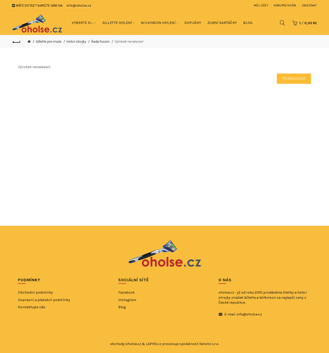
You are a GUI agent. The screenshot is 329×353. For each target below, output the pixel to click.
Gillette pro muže (48, 41)
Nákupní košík (285, 5)
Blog (122, 307)
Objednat (309, 5)
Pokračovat (293, 78)
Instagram (127, 300)
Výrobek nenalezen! (129, 41)
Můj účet (261, 5)
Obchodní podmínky (35, 292)
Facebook (126, 292)
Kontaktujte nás (31, 307)
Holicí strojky (76, 41)
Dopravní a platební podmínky (44, 300)
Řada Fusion (100, 41)
